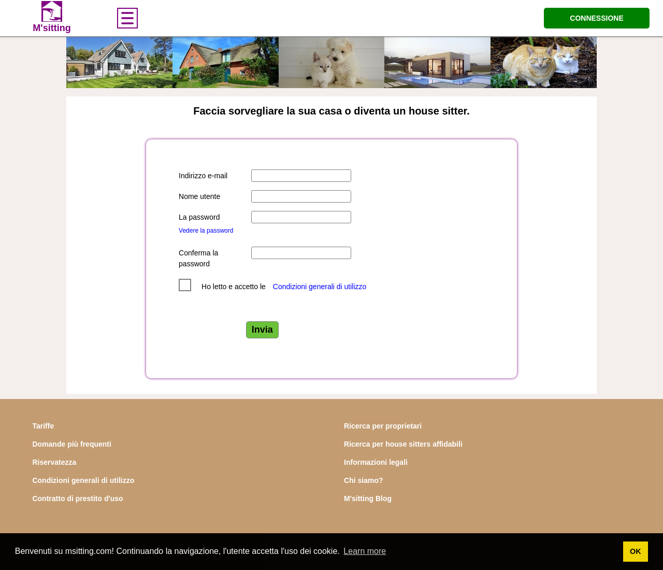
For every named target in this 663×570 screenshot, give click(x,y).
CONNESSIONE (596, 18)
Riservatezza (54, 462)
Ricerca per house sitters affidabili (403, 444)
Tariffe (43, 426)
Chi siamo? (363, 480)
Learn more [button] (364, 551)
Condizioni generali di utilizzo (320, 286)
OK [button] (635, 551)
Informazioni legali (376, 462)
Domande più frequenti (71, 444)
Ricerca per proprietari (383, 426)
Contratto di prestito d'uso (77, 498)
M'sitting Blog (368, 498)
